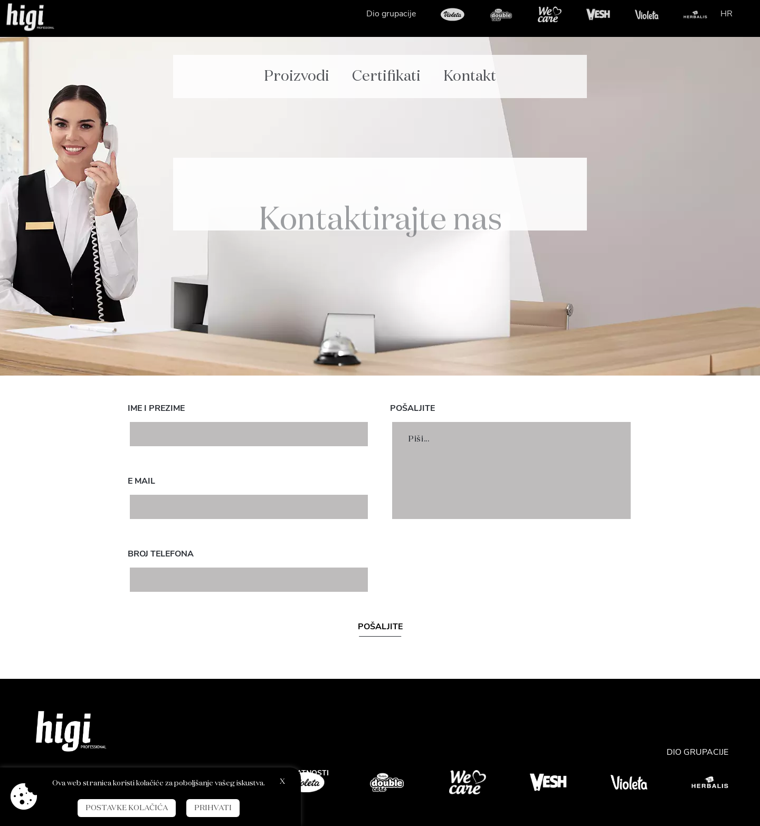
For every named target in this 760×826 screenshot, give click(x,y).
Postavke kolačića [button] (127, 808)
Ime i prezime (156, 408)
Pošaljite (412, 408)
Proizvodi (296, 69)
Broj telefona (161, 554)
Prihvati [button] (213, 808)
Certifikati (386, 69)
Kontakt (469, 69)
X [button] (282, 781)
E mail (141, 481)
